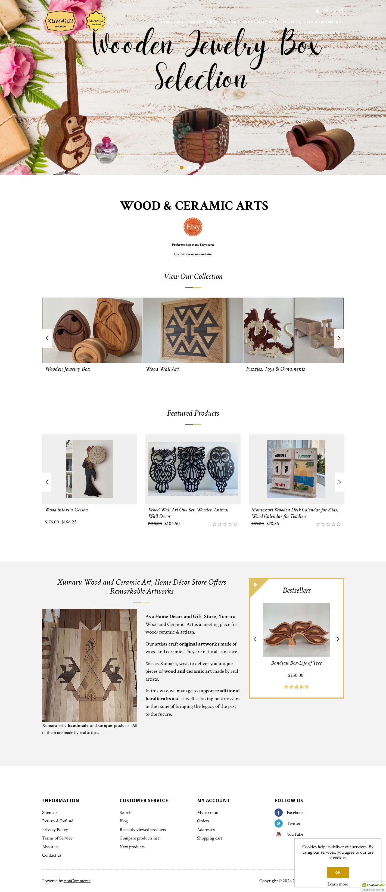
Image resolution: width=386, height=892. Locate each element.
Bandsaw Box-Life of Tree (296, 663)
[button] (373, 887)
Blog (124, 821)
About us (50, 847)
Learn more (338, 884)
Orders (203, 821)
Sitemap (49, 813)
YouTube (281, 834)
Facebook (281, 812)
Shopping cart (209, 838)
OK (337, 873)
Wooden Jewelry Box (213, 22)
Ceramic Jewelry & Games (316, 33)
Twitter (281, 823)
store (209, 245)
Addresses (206, 830)
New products (132, 847)
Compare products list (139, 838)
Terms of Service (57, 838)
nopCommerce (77, 881)
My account (208, 813)
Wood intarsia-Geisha (66, 509)
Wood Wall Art (259, 22)
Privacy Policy (55, 830)
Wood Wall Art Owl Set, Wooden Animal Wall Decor (188, 512)
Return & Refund (57, 821)
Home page (172, 22)
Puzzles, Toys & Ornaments (313, 22)
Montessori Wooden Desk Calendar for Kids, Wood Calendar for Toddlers (294, 512)
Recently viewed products (143, 830)
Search (126, 813)
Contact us (51, 855)
